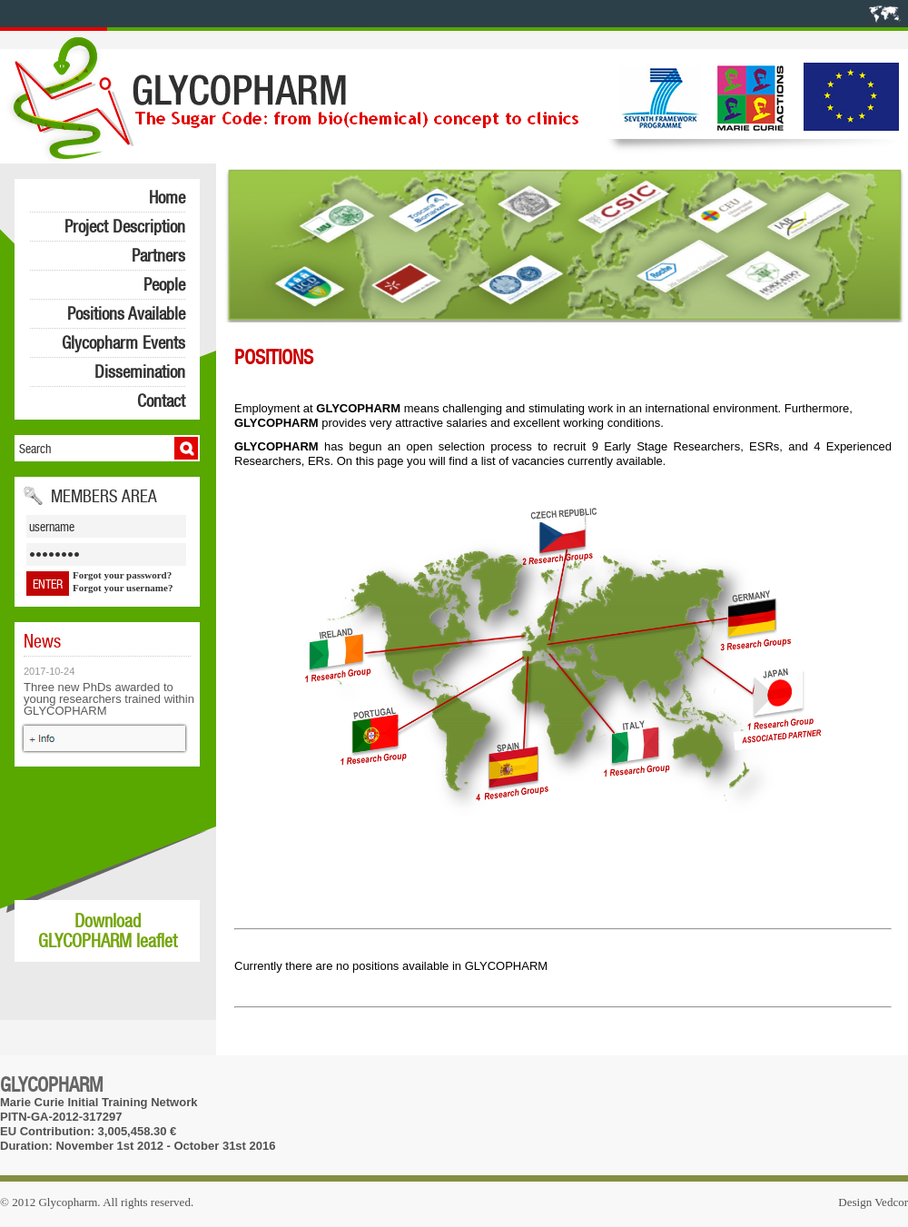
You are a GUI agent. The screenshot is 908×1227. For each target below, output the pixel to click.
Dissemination (139, 371)
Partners (158, 255)
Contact (161, 401)
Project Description (124, 226)
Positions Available (126, 313)
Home (167, 197)
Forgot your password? (122, 574)
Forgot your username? (123, 587)
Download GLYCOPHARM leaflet (107, 931)
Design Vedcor (873, 1202)
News (42, 641)
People (164, 284)
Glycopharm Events (123, 342)
